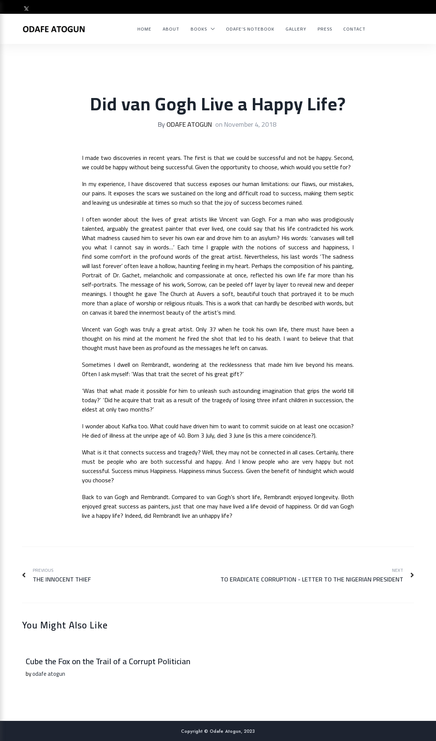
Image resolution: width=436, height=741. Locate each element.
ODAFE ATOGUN (189, 124)
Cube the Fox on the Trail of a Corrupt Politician (108, 661)
